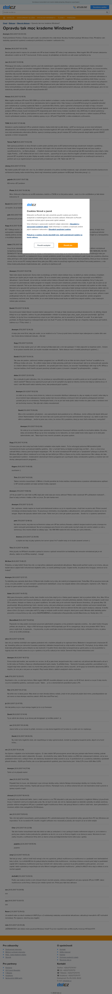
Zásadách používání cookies (60, 229)
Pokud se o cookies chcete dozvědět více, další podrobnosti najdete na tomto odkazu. (54, 236)
